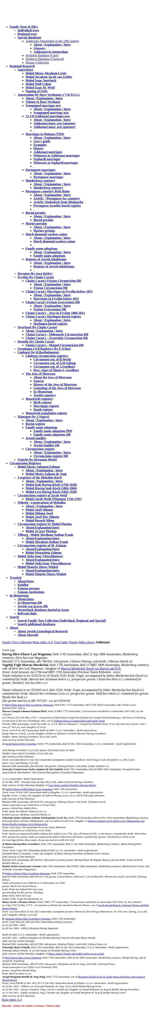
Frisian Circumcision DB (50, 288)
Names (73, 642)
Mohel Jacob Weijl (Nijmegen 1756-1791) (53, 499)
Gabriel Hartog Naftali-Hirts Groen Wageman (28, 789)
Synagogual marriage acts (43, 105)
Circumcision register (40, 449)
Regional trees (27, 34)
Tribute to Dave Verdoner (43, 102)
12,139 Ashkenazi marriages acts (48, 116)
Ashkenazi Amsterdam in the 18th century (52, 41)
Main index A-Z (42, 642)
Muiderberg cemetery (40, 180)
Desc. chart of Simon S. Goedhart (56, 370)
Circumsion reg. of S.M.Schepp (54, 363)
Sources (38, 381)
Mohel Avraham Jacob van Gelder (49, 77)
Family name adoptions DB (52, 434)
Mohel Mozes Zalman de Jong (46, 474)
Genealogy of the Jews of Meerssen (57, 388)
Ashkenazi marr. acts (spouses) (54, 123)
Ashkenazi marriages (47, 152)
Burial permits (35, 212)
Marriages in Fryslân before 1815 (56, 298)
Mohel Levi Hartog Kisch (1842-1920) (51, 491)
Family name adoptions (41, 248)
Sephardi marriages (47, 159)
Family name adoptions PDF (52, 431)
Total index (61, 642)
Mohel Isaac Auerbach (41, 80)
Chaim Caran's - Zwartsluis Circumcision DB (57, 338)
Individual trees (28, 30)
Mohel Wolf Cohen (38, 84)
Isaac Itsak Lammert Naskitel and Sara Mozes (72, 785)
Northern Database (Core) (42, 55)
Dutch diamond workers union (46, 234)
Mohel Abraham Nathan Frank (47, 542)
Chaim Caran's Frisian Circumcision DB (53, 280)
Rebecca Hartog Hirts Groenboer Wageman (27, 873)
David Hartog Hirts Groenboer (21, 743)
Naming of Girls (36, 91)
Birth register (42, 402)
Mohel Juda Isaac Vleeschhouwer (48, 563)
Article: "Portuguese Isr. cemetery (56, 198)
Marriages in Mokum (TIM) (45, 134)
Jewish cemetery (44, 395)
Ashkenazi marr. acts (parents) (54, 127)
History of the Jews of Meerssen (55, 384)
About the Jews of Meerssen (52, 377)
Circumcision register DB (50, 456)
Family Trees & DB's (24, 26)
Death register (43, 409)
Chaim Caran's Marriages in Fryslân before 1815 (59, 291)
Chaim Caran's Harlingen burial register (53, 316)
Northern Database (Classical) (45, 59)
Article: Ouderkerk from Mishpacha (58, 202)
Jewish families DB (46, 445)
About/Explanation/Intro (42, 527)
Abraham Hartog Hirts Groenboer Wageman (28, 918)
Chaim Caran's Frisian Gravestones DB (53, 302)
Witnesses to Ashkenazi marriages (56, 155)
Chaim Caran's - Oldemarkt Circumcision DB (57, 334)
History (38, 148)
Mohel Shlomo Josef (39, 513)
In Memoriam (43, 391)
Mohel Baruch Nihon (40, 520)
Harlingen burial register (50, 323)
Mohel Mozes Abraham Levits (46, 73)
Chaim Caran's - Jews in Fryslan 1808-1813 (55, 313)
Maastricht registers (39, 398)
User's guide (41, 141)
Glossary (39, 48)
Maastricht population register (46, 413)
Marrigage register (46, 406)
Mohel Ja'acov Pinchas (41, 531)
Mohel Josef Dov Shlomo (42, 517)
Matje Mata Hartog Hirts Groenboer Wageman (29, 704)
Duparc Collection (37, 62)
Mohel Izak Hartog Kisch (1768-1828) (51, 484)
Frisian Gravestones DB (49, 309)
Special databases (29, 37)
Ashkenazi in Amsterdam (50, 51)
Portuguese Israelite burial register (57, 205)
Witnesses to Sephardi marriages (55, 162)
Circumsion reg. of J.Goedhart (54, 366)
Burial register (35, 424)
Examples (40, 144)
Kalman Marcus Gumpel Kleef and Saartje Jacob (79, 720)
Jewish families (36, 438)
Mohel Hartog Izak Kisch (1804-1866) (51, 488)
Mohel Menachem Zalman (43, 552)
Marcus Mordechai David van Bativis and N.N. (91, 668)
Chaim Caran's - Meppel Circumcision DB (54, 345)
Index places (87, 642)
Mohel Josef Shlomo (39, 509)
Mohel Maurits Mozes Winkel (46, 574)
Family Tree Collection (17, 642)
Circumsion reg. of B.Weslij (52, 359)
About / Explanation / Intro (52, 44)
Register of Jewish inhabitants (46, 259)
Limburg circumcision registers (47, 356)
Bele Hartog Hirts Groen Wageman (23, 957)
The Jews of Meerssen (40, 373)
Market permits (36, 223)
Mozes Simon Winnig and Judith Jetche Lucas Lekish (76, 953)
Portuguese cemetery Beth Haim (48, 191)
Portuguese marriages (40, 170)
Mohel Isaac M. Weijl (40, 87)
